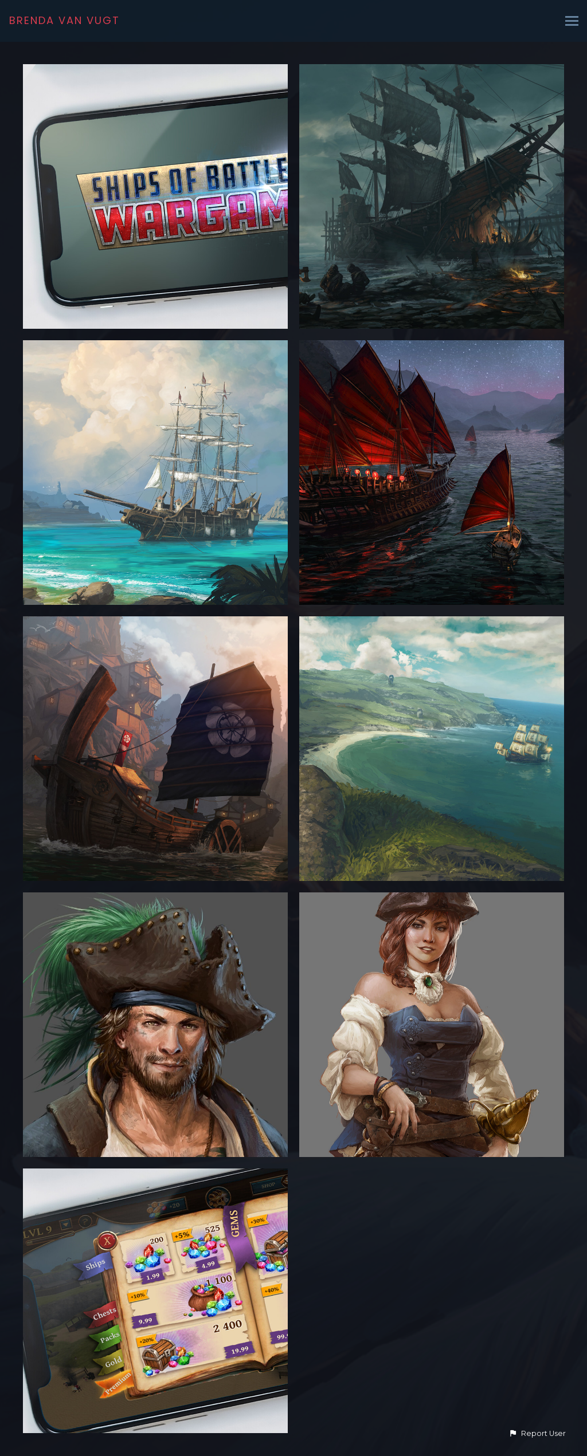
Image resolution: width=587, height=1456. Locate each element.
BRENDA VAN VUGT (64, 20)
